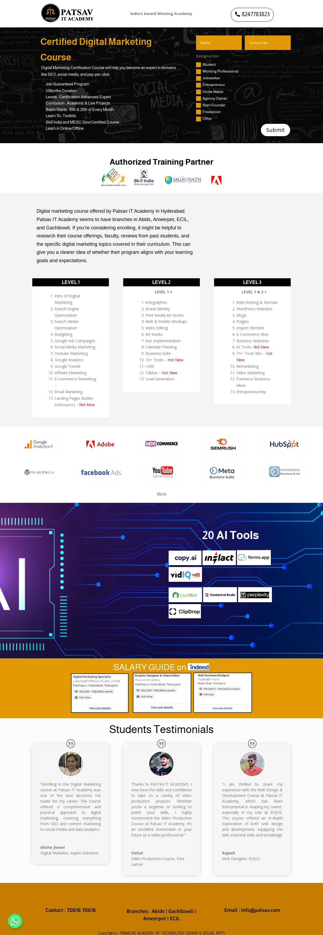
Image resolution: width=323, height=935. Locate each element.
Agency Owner (211, 98)
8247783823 (256, 14)
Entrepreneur (210, 84)
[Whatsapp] (15, 921)
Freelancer (208, 112)
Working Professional (217, 71)
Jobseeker (208, 78)
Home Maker (210, 91)
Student (206, 64)
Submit (275, 129)
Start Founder (211, 105)
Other (204, 118)
